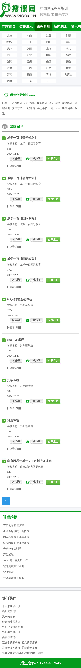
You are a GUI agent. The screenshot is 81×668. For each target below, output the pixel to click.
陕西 (29, 48)
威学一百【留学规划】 (22, 137)
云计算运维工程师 (13, 577)
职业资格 (29, 103)
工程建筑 (30, 108)
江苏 (48, 35)
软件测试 (8, 572)
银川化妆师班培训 (12, 626)
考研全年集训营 (12, 548)
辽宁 (48, 81)
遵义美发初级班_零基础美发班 (19, 647)
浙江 (9, 55)
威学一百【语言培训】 (22, 178)
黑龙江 (10, 42)
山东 (48, 55)
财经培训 (67, 103)
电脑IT (6, 103)
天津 (9, 48)
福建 (68, 55)
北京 (9, 35)
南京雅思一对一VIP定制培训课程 (29, 461)
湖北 (68, 48)
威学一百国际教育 (30, 143)
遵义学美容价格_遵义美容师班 (19, 642)
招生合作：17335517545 (40, 663)
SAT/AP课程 (15, 339)
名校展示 (26, 26)
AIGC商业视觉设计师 (15, 560)
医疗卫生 (55, 108)
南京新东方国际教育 (31, 466)
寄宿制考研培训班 (13, 525)
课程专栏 (43, 26)
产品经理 (8, 554)
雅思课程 (13, 420)
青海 (48, 74)
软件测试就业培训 (13, 566)
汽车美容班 (8, 616)
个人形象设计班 (11, 606)
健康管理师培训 (11, 621)
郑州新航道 (26, 305)
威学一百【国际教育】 (22, 259)
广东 (29, 81)
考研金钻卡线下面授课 (16, 531)
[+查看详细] (14, 165)
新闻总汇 (60, 26)
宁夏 (29, 42)
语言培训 (17, 103)
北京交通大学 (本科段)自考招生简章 (22, 652)
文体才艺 (17, 108)
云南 (29, 74)
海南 (9, 74)
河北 (29, 55)
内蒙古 (68, 74)
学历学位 (42, 108)
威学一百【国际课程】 (22, 218)
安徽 (68, 61)
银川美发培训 (10, 611)
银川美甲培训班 (11, 632)
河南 (29, 35)
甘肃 (68, 68)
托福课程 (13, 380)
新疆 (68, 35)
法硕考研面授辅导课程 (16, 542)
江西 (29, 68)
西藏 (9, 81)
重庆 (68, 42)
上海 (48, 48)
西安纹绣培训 (10, 637)
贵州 (29, 61)
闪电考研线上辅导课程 (16, 537)
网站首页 (9, 26)
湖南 (9, 61)
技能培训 (42, 103)
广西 (48, 68)
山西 (48, 61)
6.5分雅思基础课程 (19, 299)
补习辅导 (54, 103)
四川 (48, 42)
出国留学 (67, 108)
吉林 (9, 68)
